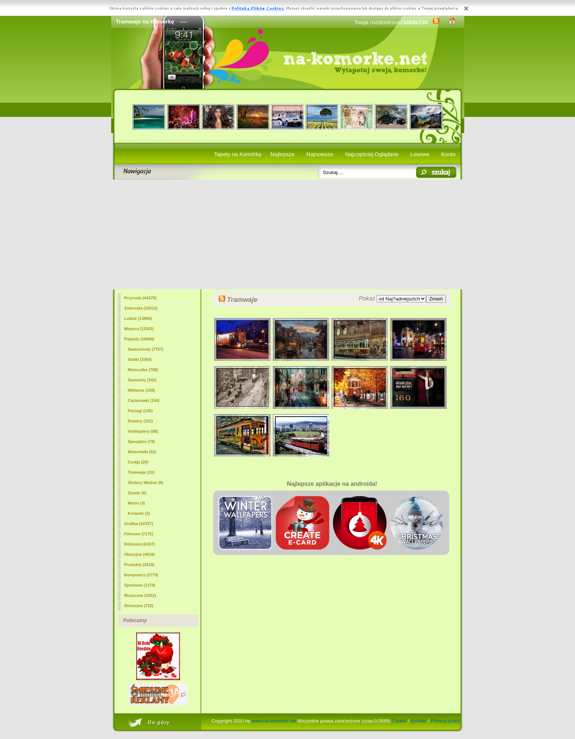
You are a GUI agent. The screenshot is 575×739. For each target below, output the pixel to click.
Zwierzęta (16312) (141, 308)
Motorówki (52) (142, 452)
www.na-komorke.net (274, 721)
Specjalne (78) (141, 441)
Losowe (419, 154)
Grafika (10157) (138, 523)
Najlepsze (282, 154)
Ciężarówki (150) (144, 400)
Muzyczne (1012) (140, 595)
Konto (448, 154)
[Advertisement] (287, 234)
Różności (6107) (139, 544)
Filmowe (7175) (138, 534)
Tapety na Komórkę (237, 154)
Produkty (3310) (139, 564)
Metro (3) (136, 503)
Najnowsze (320, 154)
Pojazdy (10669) (139, 339)
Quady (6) (137, 493)
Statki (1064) (140, 359)
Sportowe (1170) (139, 585)
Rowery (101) (140, 421)
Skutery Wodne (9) (145, 482)
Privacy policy (445, 721)
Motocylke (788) (143, 369)
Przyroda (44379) (140, 298)
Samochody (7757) (146, 349)
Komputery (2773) (141, 575)
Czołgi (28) (138, 462)
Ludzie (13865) (138, 318)
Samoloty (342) (142, 380)
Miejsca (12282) (139, 328)
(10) (141, 472)
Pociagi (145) (140, 411)
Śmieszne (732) (138, 605)
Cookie (399, 721)
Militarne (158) (141, 390)
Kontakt (419, 721)
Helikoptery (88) (143, 431)
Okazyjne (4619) (139, 554)
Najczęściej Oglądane (371, 154)
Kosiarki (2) (139, 513)
